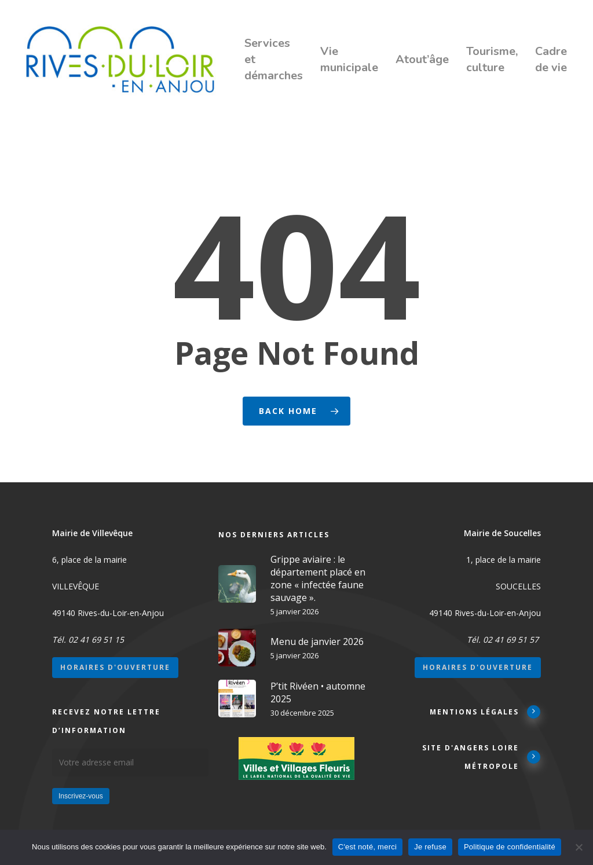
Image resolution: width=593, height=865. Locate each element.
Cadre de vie (551, 59)
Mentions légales (485, 711)
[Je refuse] (578, 847)
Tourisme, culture (492, 59)
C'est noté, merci (367, 846)
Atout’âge (422, 59)
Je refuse (430, 846)
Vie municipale (349, 59)
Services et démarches (273, 59)
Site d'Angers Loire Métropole (481, 757)
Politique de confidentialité (509, 846)
